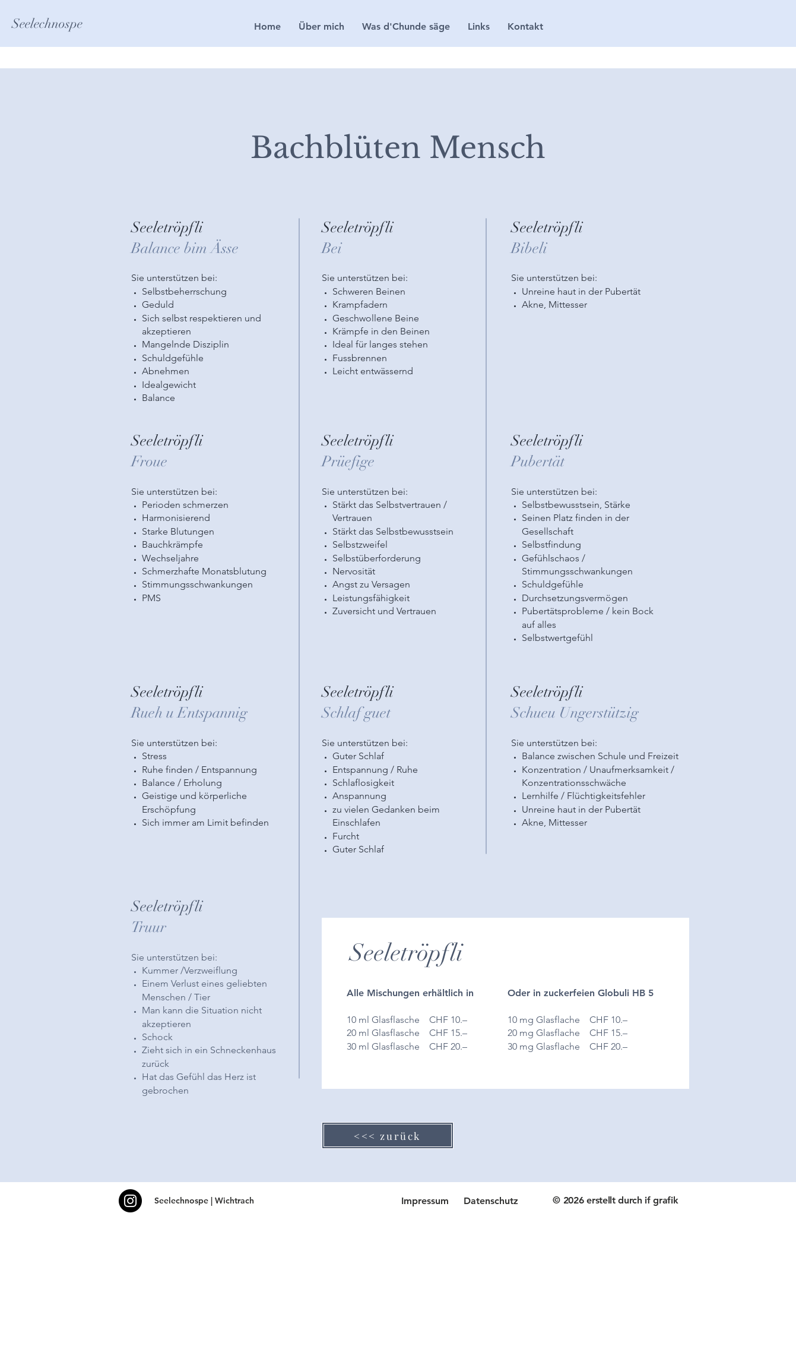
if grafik (661, 1200)
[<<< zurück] (388, 1135)
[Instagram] (130, 1200)
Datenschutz (491, 1200)
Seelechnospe (181, 1200)
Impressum (425, 1200)
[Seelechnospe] (58, 24)
